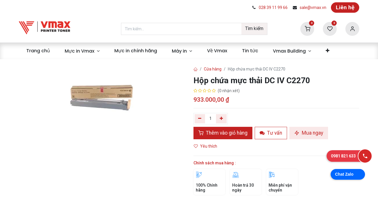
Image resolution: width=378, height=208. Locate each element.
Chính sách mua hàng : (214, 163)
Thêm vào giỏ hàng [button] (222, 133)
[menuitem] (38, 51)
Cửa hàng (212, 69)
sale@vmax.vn (313, 7)
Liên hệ (345, 7)
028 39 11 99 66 (273, 7)
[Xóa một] (200, 118)
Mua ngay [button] (308, 133)
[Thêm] (221, 118)
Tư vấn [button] (271, 133)
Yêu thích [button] (206, 146)
